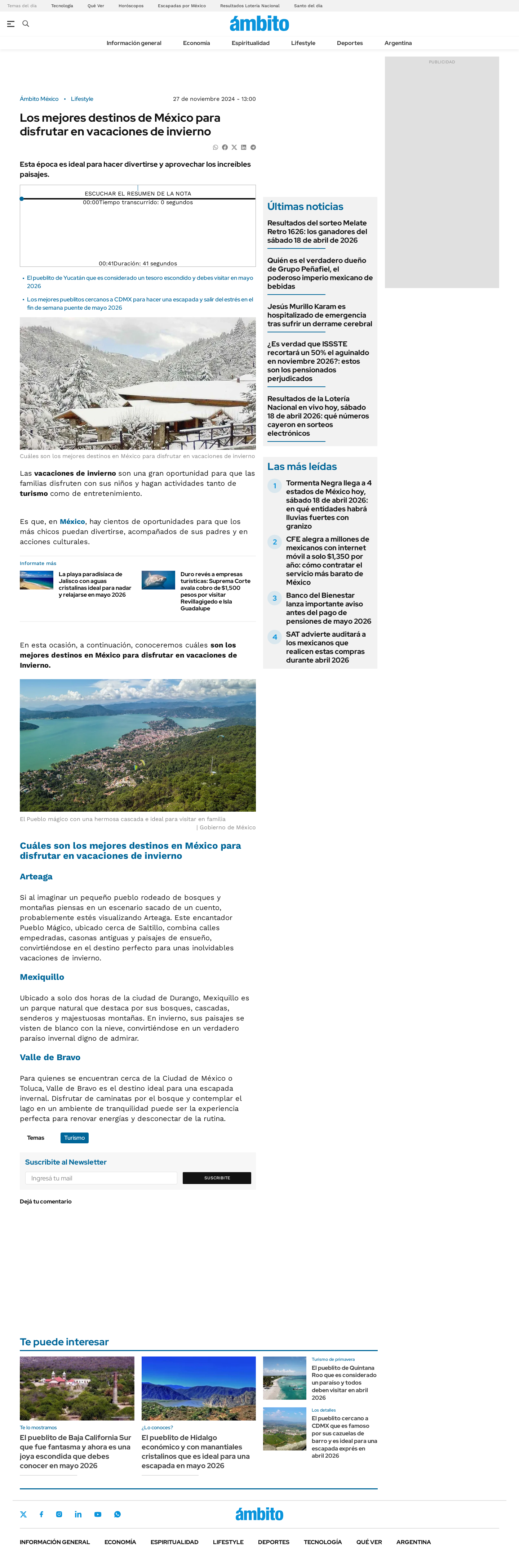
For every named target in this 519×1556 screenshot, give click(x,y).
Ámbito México (39, 99)
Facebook (41, 1514)
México (72, 521)
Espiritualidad (251, 43)
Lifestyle (303, 43)
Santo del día (308, 5)
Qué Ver (96, 5)
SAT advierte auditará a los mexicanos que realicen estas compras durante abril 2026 (326, 647)
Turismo (74, 1138)
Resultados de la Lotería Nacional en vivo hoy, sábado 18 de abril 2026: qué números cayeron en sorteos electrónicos (318, 416)
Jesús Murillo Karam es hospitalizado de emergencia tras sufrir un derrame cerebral (319, 315)
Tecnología (62, 5)
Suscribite (217, 1177)
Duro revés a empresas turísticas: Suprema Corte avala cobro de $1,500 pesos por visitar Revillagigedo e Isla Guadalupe (215, 591)
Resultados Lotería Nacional (250, 5)
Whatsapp (117, 1514)
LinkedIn (78, 1514)
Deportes (350, 43)
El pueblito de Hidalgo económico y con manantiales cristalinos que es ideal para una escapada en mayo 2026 (196, 1451)
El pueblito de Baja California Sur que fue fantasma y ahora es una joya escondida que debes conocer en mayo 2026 (75, 1451)
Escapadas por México (182, 5)
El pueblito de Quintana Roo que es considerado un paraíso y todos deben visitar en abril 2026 (344, 1383)
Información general (134, 43)
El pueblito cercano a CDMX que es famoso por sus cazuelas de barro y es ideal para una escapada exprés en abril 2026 (344, 1436)
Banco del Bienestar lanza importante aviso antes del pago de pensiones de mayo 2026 (329, 608)
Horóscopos (131, 5)
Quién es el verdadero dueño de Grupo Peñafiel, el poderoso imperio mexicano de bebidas (320, 273)
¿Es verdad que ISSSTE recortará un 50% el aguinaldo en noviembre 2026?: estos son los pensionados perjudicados (318, 361)
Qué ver (369, 1542)
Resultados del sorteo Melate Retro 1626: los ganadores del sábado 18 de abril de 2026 (317, 231)
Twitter (23, 1514)
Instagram (59, 1514)
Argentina (398, 43)
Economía (196, 43)
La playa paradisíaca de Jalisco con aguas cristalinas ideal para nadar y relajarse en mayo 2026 (95, 584)
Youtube (97, 1514)
